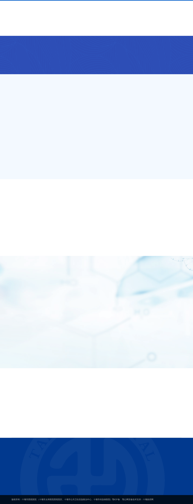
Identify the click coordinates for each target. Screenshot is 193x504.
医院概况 (37, 30)
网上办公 (173, 30)
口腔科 (74, 44)
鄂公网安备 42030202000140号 (125, 484)
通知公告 (122, 30)
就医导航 (54, 30)
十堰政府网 (148, 499)
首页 (20, 30)
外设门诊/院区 (41, 44)
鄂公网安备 (127, 499)
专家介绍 (88, 30)
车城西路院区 (59, 44)
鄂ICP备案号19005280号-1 (90, 484)
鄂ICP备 (116, 499)
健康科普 (139, 30)
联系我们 (156, 30)
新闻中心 (105, 30)
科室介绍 (71, 30)
